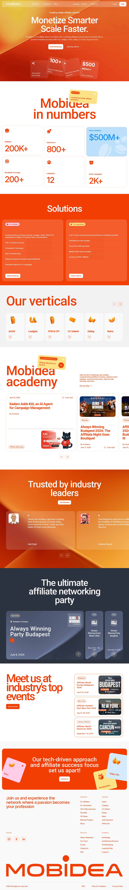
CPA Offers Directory (88, 809)
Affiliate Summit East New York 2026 (86, 706)
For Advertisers (86, 805)
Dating (104, 813)
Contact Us (84, 848)
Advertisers (47, 4)
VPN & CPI (105, 824)
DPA (83, 886)
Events (85, 4)
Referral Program (86, 820)
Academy (76, 4)
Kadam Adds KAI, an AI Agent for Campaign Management (30, 406)
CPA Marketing (107, 845)
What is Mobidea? (87, 837)
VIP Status (84, 816)
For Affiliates (85, 802)
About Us (95, 4)
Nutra (104, 816)
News (82, 824)
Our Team (84, 841)
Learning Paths (107, 848)
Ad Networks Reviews (110, 841)
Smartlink (83, 813)
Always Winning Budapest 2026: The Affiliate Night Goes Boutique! (95, 432)
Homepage (106, 837)
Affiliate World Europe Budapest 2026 (85, 685)
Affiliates (36, 4)
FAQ (81, 852)
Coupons (105, 852)
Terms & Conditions (98, 886)
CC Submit (106, 809)
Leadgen (105, 805)
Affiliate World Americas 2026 (84, 727)
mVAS (104, 802)
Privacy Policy (117, 886)
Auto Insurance (107, 820)
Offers (57, 4)
